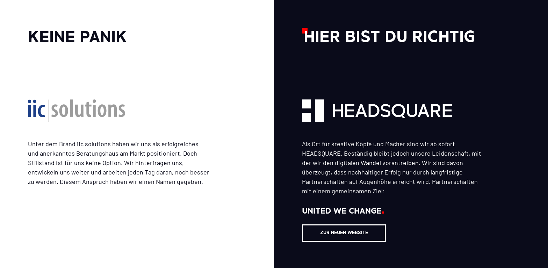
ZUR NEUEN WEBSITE (344, 233)
